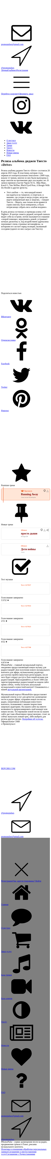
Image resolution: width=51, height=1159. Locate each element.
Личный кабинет (8, 70)
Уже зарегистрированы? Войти (27, 881)
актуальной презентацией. (20, 689)
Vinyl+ (10, 148)
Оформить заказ (25, 94)
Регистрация (22, 70)
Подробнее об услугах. (32, 719)
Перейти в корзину (9, 94)
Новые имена (13, 153)
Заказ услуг (12, 143)
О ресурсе (11, 140)
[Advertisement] (25, 437)
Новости (10, 150)
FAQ (9, 155)
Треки (9, 145)
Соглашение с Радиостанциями (20, 1154)
